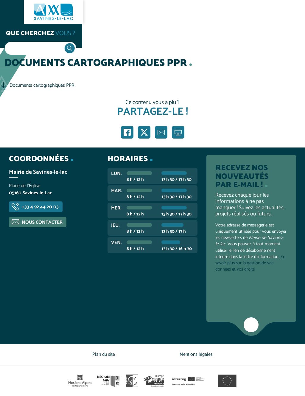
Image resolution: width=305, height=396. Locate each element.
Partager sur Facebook (127, 132)
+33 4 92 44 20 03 (40, 207)
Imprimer (178, 132)
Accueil (16, 36)
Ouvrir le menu (12, 12)
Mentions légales (196, 354)
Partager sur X (144, 132)
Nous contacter (42, 222)
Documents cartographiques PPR (42, 85)
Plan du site (103, 354)
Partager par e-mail (161, 132)
